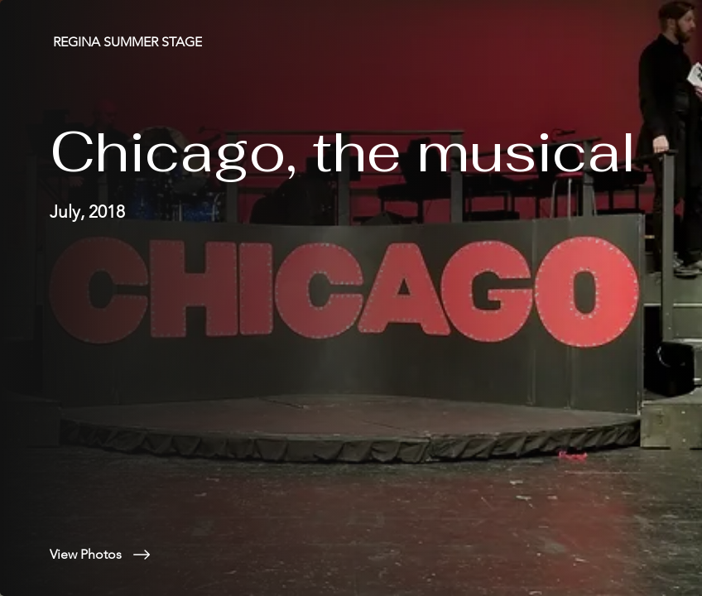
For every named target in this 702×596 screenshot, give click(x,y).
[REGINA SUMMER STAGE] (129, 42)
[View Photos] (202, 554)
